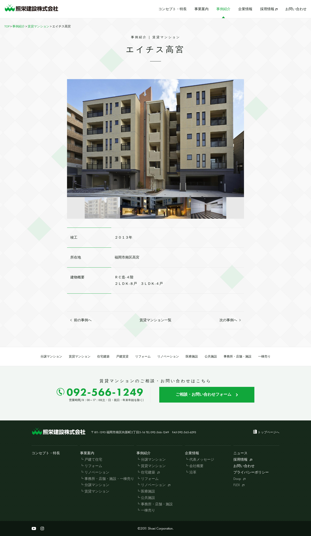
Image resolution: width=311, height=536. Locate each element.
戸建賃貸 (122, 356)
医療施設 (192, 356)
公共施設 (211, 356)
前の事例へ (81, 320)
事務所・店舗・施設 (237, 356)
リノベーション (168, 356)
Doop (239, 478)
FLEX (238, 485)
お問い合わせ (296, 9)
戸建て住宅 (93, 459)
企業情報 (245, 9)
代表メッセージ (201, 459)
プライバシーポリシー (251, 472)
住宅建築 (103, 356)
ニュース (240, 453)
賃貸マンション (79, 356)
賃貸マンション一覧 (155, 320)
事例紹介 (223, 9)
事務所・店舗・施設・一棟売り (109, 478)
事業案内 (201, 9)
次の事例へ (230, 320)
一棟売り (264, 356)
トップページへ (268, 432)
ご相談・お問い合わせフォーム (207, 394)
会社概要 (196, 466)
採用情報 (269, 9)
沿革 (192, 472)
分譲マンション (51, 356)
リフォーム (143, 356)
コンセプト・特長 (172, 9)
